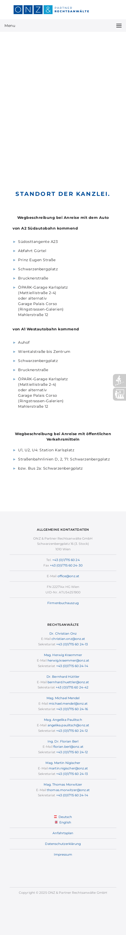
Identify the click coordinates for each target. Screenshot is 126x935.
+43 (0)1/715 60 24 (66, 560)
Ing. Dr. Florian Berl (63, 741)
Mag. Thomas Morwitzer (63, 784)
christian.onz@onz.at (68, 639)
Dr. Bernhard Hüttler (63, 677)
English (63, 822)
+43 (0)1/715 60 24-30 (66, 565)
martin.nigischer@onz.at (68, 768)
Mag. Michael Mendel (63, 698)
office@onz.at (68, 576)
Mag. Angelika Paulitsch (63, 720)
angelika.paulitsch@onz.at (68, 725)
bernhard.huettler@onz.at (68, 682)
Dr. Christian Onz (63, 633)
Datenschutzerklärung (63, 844)
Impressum (63, 854)
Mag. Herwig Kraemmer (63, 655)
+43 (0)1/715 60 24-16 (72, 709)
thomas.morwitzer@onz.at (68, 790)
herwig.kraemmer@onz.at (68, 660)
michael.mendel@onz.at (68, 703)
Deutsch (63, 817)
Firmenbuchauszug (63, 603)
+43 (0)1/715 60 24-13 (72, 644)
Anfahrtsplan (63, 833)
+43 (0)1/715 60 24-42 (72, 687)
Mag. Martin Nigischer (62, 763)
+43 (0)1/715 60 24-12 (72, 731)
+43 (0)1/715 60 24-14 (72, 666)
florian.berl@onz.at (68, 747)
